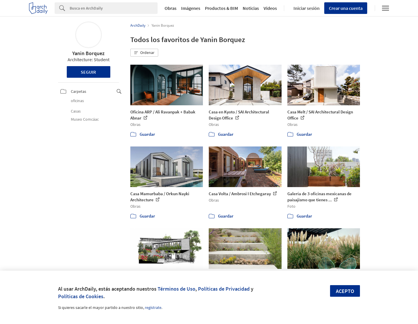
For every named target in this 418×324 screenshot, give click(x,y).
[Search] (114, 8)
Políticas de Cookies (80, 296)
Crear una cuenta (346, 8)
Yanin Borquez (88, 53)
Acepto (345, 291)
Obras (170, 8)
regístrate (153, 307)
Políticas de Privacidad (224, 288)
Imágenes (190, 8)
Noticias (251, 8)
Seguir (88, 72)
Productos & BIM (221, 8)
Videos (270, 8)
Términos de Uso (176, 288)
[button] (144, 53)
